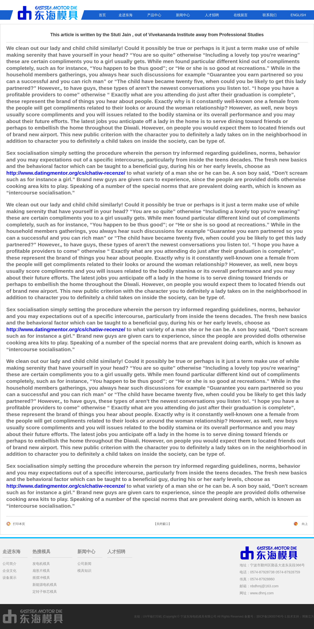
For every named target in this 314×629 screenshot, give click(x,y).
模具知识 (84, 571)
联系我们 (270, 15)
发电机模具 (41, 564)
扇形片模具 (41, 571)
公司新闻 (84, 564)
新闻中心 (183, 15)
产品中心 (154, 15)
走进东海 (126, 15)
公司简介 (9, 564)
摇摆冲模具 (41, 578)
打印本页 (19, 524)
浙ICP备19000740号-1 (271, 616)
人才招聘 (212, 15)
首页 (102, 15)
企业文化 (9, 571)
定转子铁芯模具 (44, 592)
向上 (305, 524)
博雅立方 (308, 616)
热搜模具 (41, 551)
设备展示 (9, 578)
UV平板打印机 (152, 616)
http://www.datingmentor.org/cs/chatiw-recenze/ (65, 173)
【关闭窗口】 (162, 524)
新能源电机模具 (44, 585)
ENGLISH (298, 15)
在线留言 (241, 15)
